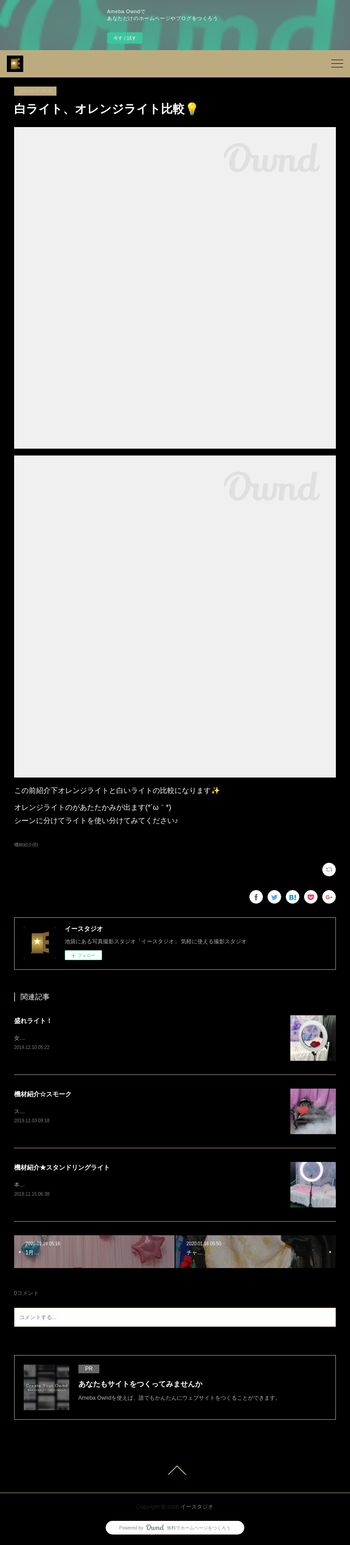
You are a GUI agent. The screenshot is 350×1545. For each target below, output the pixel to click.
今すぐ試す (124, 38)
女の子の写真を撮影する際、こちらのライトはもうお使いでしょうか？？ (104, 1038)
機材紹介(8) (26, 844)
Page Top (175, 1472)
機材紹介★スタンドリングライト (62, 1168)
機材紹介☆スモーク (43, 1094)
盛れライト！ (33, 1020)
